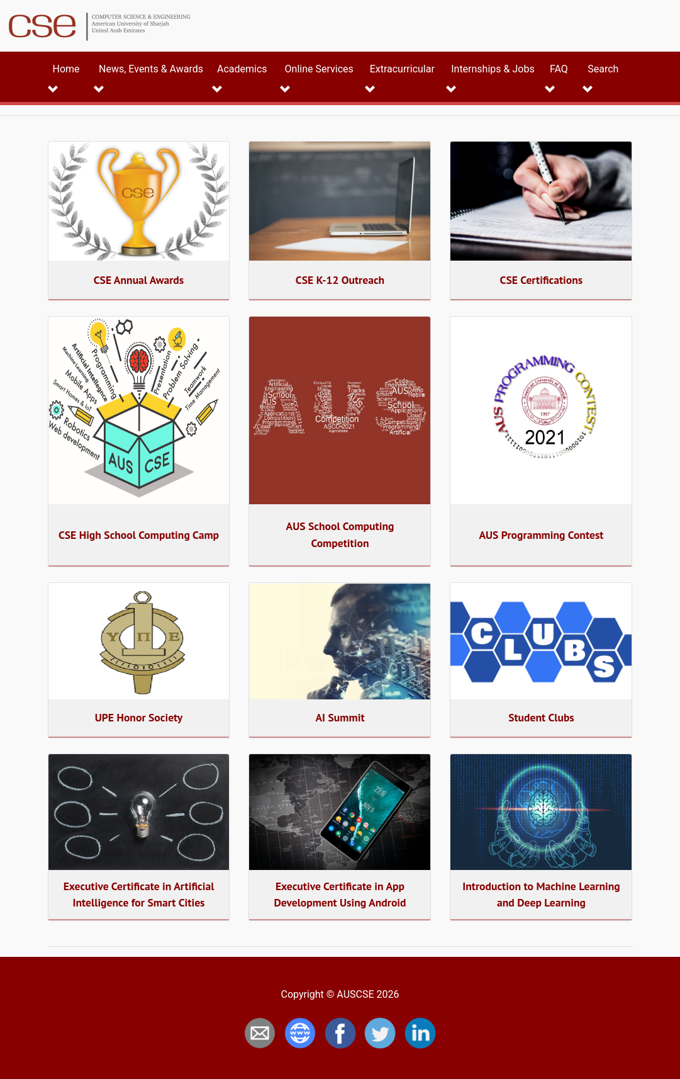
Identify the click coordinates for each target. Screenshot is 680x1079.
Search (603, 69)
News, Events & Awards (151, 69)
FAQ (559, 69)
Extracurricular (402, 69)
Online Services (319, 69)
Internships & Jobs (492, 69)
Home (66, 69)
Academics (242, 69)
